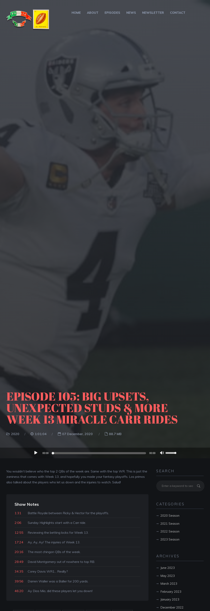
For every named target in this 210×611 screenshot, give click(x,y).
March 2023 (168, 584)
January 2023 (169, 599)
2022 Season (169, 531)
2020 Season (169, 515)
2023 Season (169, 539)
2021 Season (169, 524)
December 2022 (172, 607)
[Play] (35, 453)
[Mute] (162, 453)
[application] (105, 453)
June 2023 (167, 568)
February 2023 (170, 592)
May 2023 (167, 576)
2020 (15, 434)
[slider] (99, 453)
